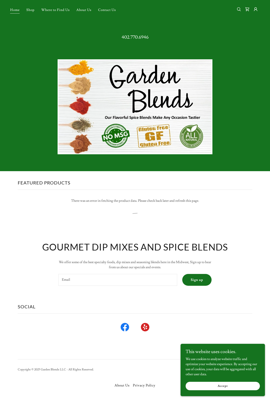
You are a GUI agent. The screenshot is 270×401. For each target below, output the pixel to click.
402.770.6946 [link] (135, 37)
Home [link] (15, 10)
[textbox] (117, 280)
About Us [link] (83, 10)
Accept (223, 389)
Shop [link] (30, 10)
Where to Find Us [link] (55, 10)
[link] (247, 9)
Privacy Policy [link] (144, 385)
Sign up (197, 280)
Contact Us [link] (107, 10)
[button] (255, 9)
